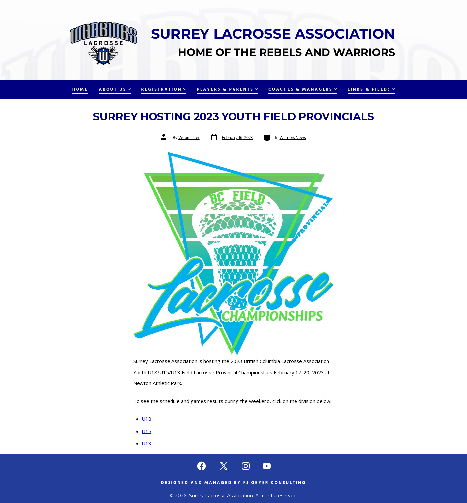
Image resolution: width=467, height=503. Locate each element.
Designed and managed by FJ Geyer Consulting (233, 483)
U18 (146, 418)
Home (80, 89)
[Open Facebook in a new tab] (201, 466)
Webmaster (189, 137)
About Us (115, 89)
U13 (146, 443)
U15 (146, 431)
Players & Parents (227, 89)
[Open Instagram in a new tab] (245, 466)
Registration (163, 89)
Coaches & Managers (302, 89)
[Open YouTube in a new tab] (267, 466)
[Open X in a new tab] (223, 466)
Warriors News (293, 137)
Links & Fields (371, 89)
